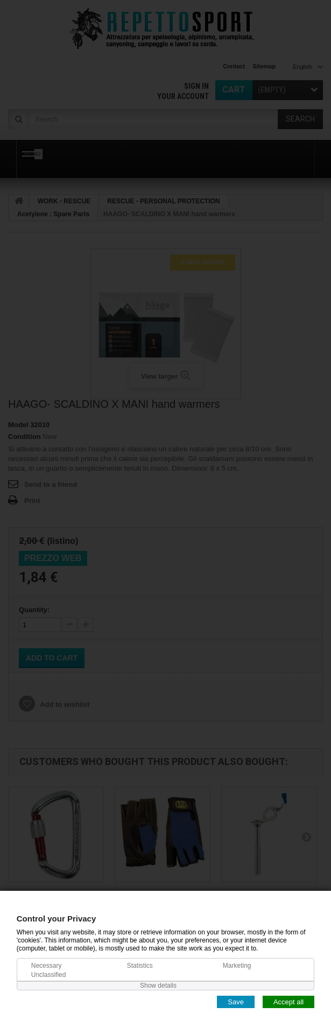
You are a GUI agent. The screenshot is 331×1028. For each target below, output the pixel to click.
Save (236, 1001)
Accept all (288, 1001)
